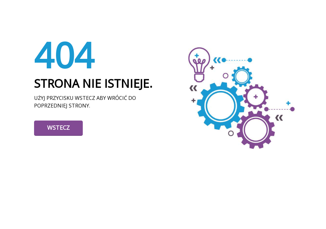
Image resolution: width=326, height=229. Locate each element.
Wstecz (58, 127)
